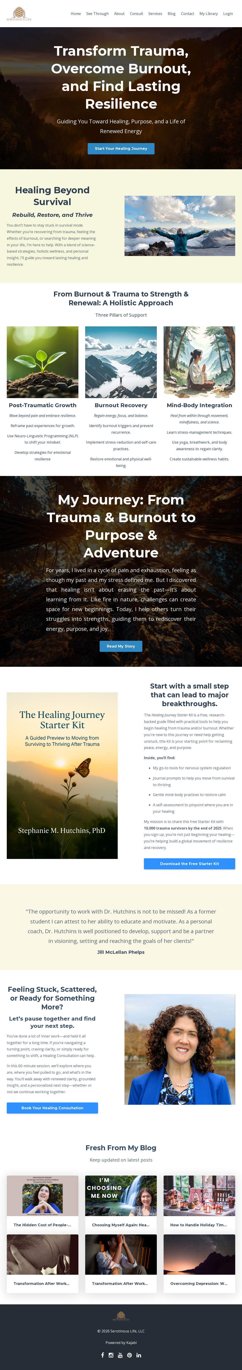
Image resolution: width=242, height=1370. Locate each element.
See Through (97, 13)
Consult (136, 13)
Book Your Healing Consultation (52, 1108)
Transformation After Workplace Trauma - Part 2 (61, 1284)
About (119, 13)
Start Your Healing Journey (121, 148)
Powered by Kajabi (121, 1342)
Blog (172, 13)
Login (228, 13)
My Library (209, 13)
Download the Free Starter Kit (189, 864)
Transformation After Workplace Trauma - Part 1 (139, 1284)
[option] (121, 927)
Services (155, 13)
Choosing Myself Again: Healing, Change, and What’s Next (148, 1225)
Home (76, 13)
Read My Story (121, 646)
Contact (187, 13)
